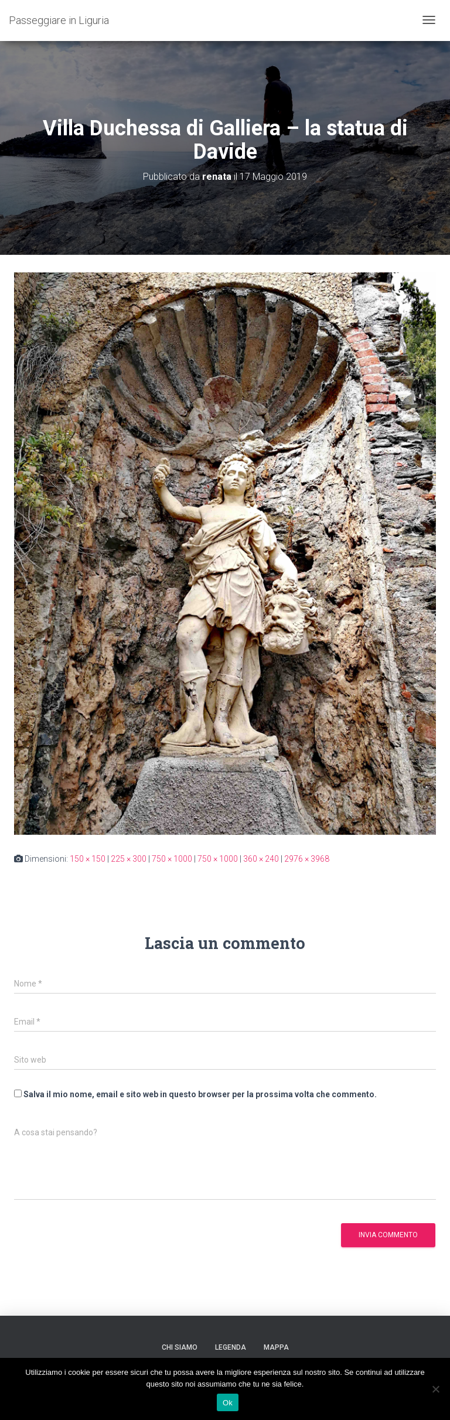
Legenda (230, 1347)
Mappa (276, 1347)
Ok (228, 1402)
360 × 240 (261, 858)
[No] (435, 1389)
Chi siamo (179, 1347)
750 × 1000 (172, 858)
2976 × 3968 (306, 858)
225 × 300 (128, 858)
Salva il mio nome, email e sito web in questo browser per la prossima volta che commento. (200, 1094)
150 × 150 (87, 858)
